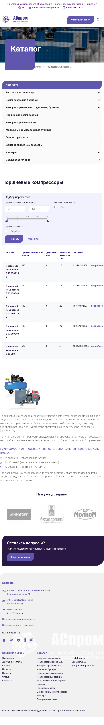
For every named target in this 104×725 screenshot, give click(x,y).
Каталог (37, 67)
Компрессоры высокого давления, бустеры (32, 107)
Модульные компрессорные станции (28, 130)
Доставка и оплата (12, 659)
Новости (6, 670)
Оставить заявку (15, 601)
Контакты (7, 678)
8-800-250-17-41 (72, 7)
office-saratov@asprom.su (43, 7)
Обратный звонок (80, 19)
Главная (25, 67)
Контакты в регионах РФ (18, 591)
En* (22, 7)
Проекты (6, 666)
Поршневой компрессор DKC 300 (12, 350)
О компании (8, 655)
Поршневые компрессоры (58, 67)
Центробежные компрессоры (24, 145)
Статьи (6, 674)
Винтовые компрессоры (20, 92)
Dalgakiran (16, 231)
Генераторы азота (17, 137)
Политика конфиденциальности (18, 616)
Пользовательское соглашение (18, 622)
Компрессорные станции (21, 122)
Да (62, 207)
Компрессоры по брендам (22, 100)
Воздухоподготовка (18, 159)
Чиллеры (11, 152)
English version (79, 655)
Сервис (6, 663)
